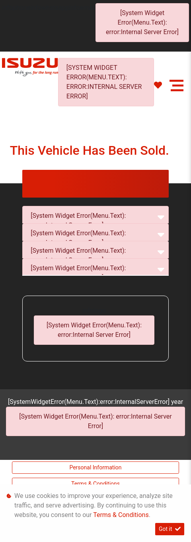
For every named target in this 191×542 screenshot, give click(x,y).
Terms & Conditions (95, 483)
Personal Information (95, 467)
